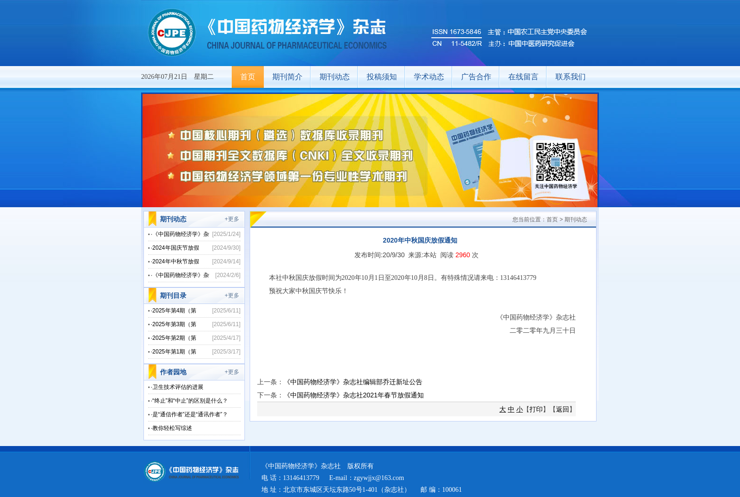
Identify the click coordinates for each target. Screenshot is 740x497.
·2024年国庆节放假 (175, 247)
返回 (562, 409)
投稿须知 (382, 77)
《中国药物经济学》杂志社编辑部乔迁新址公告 (353, 382)
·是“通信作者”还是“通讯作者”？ (189, 414)
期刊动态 (335, 77)
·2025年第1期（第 (174, 351)
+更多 (232, 219)
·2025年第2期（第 (174, 338)
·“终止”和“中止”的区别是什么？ (189, 400)
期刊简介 (287, 77)
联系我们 (570, 77)
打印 (536, 409)
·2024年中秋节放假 (175, 261)
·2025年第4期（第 (174, 310)
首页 (247, 77)
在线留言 (523, 77)
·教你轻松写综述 (171, 428)
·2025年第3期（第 (174, 324)
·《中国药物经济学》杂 (180, 234)
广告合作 (476, 77)
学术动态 (429, 77)
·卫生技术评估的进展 (177, 387)
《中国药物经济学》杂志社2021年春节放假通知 (354, 395)
